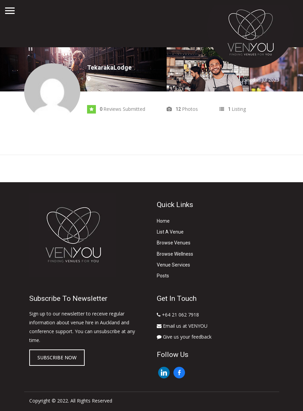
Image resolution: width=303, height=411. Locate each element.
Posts (163, 275)
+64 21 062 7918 (178, 314)
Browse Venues (173, 242)
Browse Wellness (175, 254)
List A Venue (170, 232)
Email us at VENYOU (182, 326)
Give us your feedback (184, 336)
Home (163, 221)
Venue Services (173, 265)
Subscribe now (57, 357)
